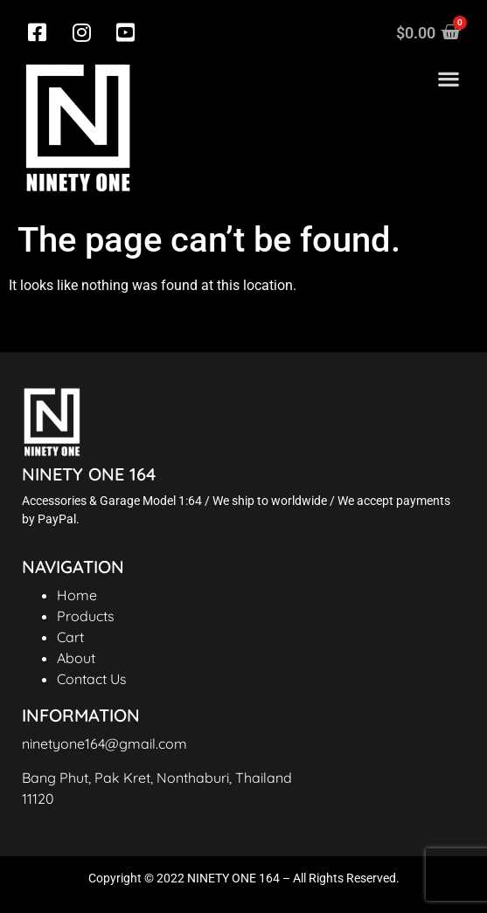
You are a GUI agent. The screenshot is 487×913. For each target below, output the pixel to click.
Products (86, 616)
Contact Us (92, 679)
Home (77, 595)
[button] (448, 79)
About (76, 658)
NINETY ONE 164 (89, 474)
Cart (70, 637)
